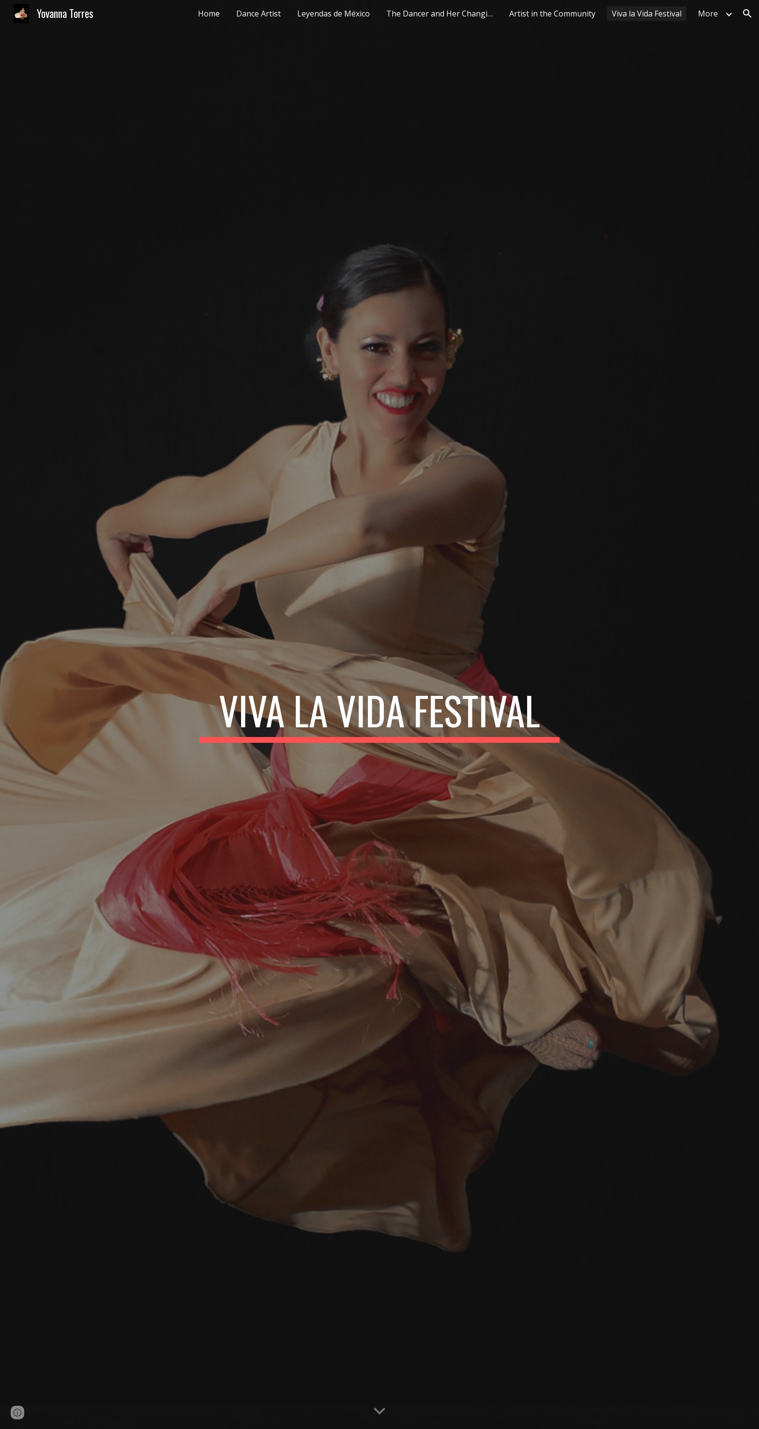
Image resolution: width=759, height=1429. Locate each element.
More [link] (708, 13)
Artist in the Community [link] (552, 13)
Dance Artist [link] (258, 13)
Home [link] (209, 13)
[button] (747, 13)
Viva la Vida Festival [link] (647, 13)
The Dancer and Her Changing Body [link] (442, 13)
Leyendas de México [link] (333, 13)
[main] (379, 715)
